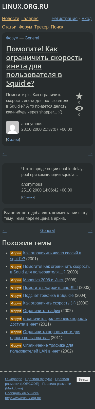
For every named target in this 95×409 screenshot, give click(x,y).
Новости (10, 18)
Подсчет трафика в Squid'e (48, 295)
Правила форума (38, 379)
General (32, 38)
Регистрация (65, 18)
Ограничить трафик (41, 311)
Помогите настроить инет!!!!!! (50, 287)
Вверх (83, 379)
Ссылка (13, 139)
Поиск (57, 27)
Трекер (41, 27)
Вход (87, 18)
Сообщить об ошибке (22, 393)
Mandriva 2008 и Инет (43, 280)
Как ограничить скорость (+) (49, 303)
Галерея (30, 18)
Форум (25, 27)
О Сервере (13, 379)
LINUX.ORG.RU (25, 6)
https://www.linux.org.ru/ (23, 398)
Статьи (9, 27)
